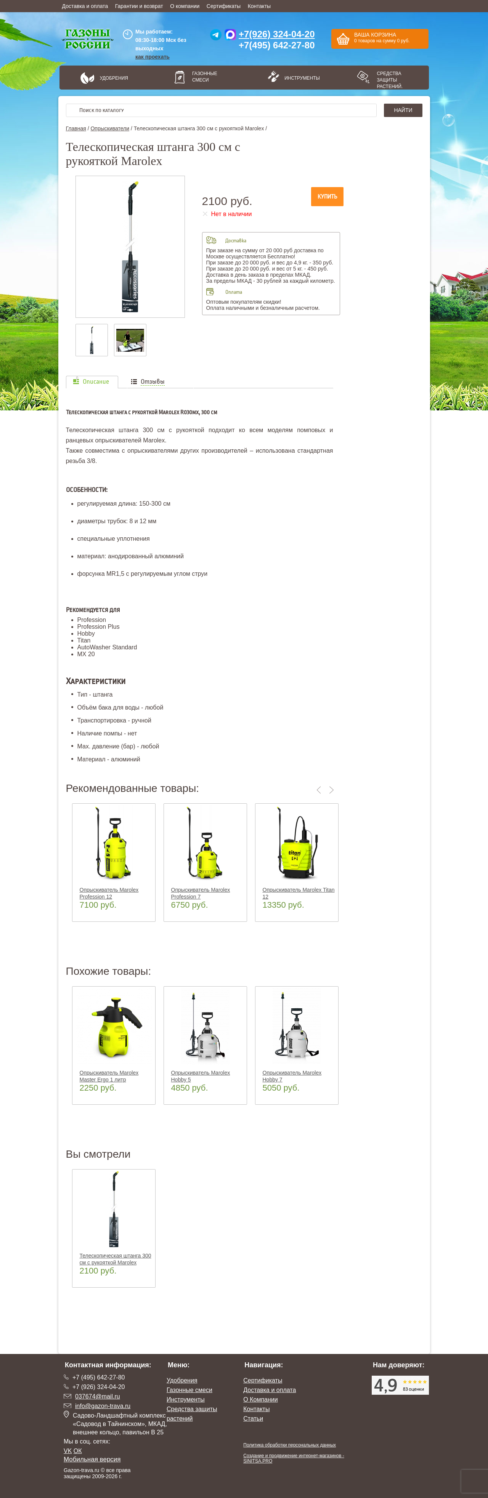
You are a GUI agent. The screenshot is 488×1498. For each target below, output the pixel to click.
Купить (327, 197)
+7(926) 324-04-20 (277, 34)
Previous (320, 790)
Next (332, 790)
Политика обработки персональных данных (289, 1445)
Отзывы (153, 381)
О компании (184, 6)
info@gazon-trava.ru (102, 1406)
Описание (96, 381)
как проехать (152, 57)
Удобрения (114, 78)
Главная (76, 128)
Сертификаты (224, 6)
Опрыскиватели (109, 128)
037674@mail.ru (97, 1396)
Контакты (259, 6)
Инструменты (299, 78)
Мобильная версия (92, 1459)
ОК (78, 1451)
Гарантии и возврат (139, 6)
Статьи (253, 1418)
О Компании (260, 1399)
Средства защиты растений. (390, 80)
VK (68, 1451)
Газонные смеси (204, 77)
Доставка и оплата (85, 6)
